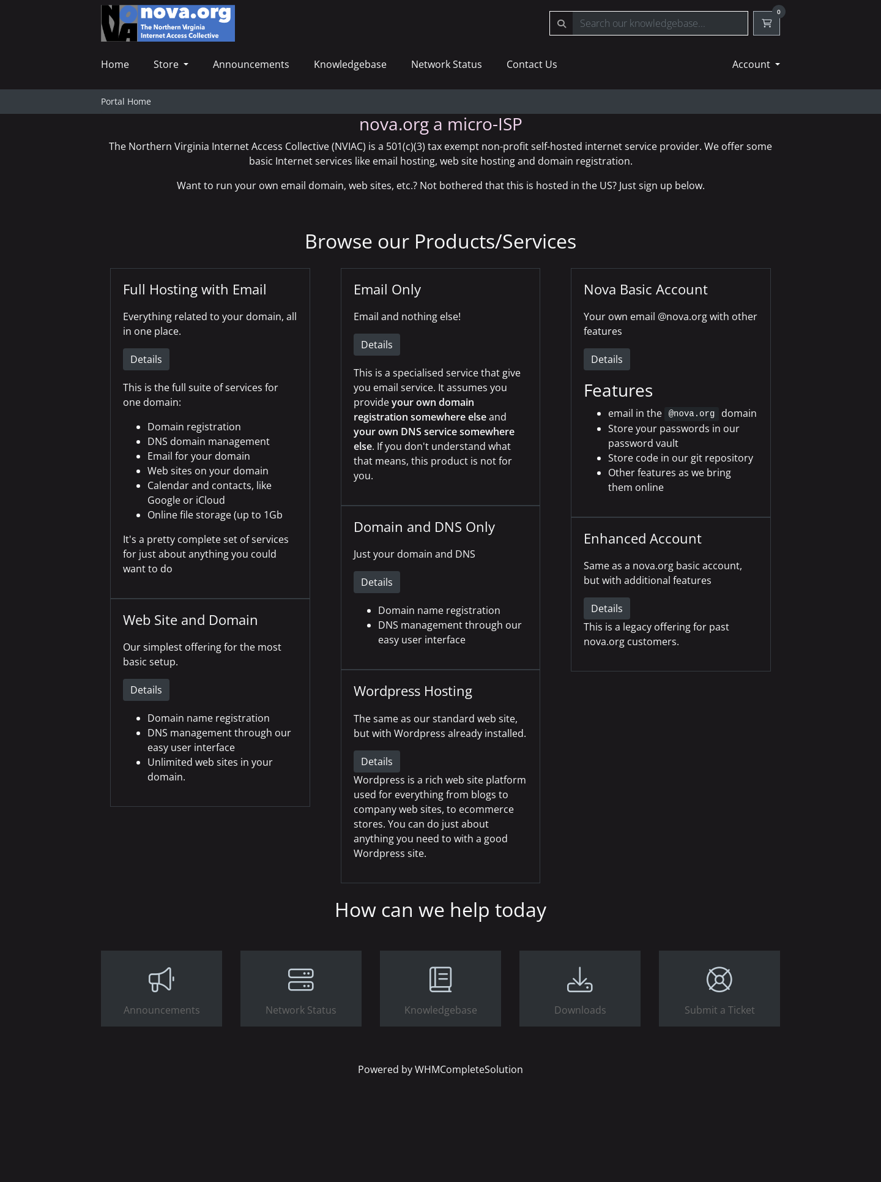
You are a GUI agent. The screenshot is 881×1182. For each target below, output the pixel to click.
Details (146, 359)
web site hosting (477, 161)
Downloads (580, 990)
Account (752, 64)
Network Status (446, 64)
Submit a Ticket (719, 990)
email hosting (404, 161)
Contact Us (532, 64)
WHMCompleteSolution (469, 1069)
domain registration (584, 161)
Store (167, 64)
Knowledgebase (350, 64)
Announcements (251, 64)
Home (115, 64)
